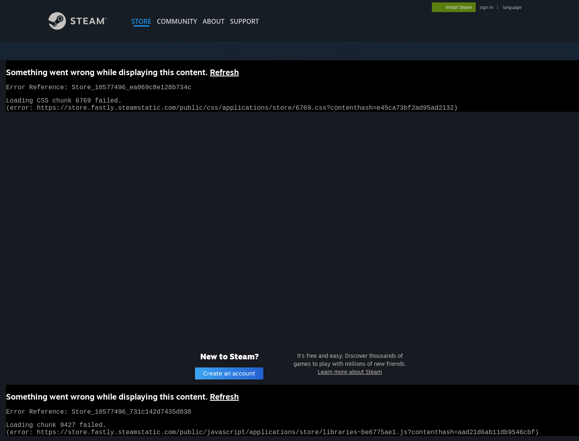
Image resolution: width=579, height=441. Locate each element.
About (213, 21)
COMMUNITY (177, 21)
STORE (141, 21)
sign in (486, 7)
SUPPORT (244, 21)
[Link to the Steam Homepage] (83, 27)
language (512, 7)
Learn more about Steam (350, 371)
